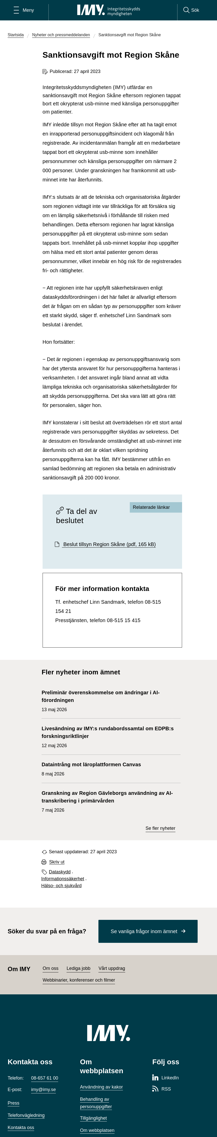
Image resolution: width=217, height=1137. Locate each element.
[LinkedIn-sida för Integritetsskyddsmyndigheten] (165, 1078)
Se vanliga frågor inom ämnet (144, 931)
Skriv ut (57, 862)
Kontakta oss (21, 1127)
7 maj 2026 (108, 801)
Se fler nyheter (160, 828)
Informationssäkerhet (62, 878)
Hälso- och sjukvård (61, 885)
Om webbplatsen (97, 1130)
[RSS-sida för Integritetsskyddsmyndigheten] (161, 1089)
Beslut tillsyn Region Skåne (109, 544)
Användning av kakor (101, 1087)
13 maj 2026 (108, 700)
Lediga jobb (78, 968)
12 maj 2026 (108, 736)
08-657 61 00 (44, 1078)
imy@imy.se (43, 1089)
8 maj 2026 (91, 768)
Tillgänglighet (93, 1118)
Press (13, 1103)
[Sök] (191, 10)
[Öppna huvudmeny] (24, 10)
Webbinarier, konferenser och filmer (79, 980)
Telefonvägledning (26, 1115)
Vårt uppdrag (111, 968)
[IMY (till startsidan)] (108, 1033)
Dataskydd (60, 871)
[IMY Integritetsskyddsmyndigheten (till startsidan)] (108, 10)
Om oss (50, 968)
